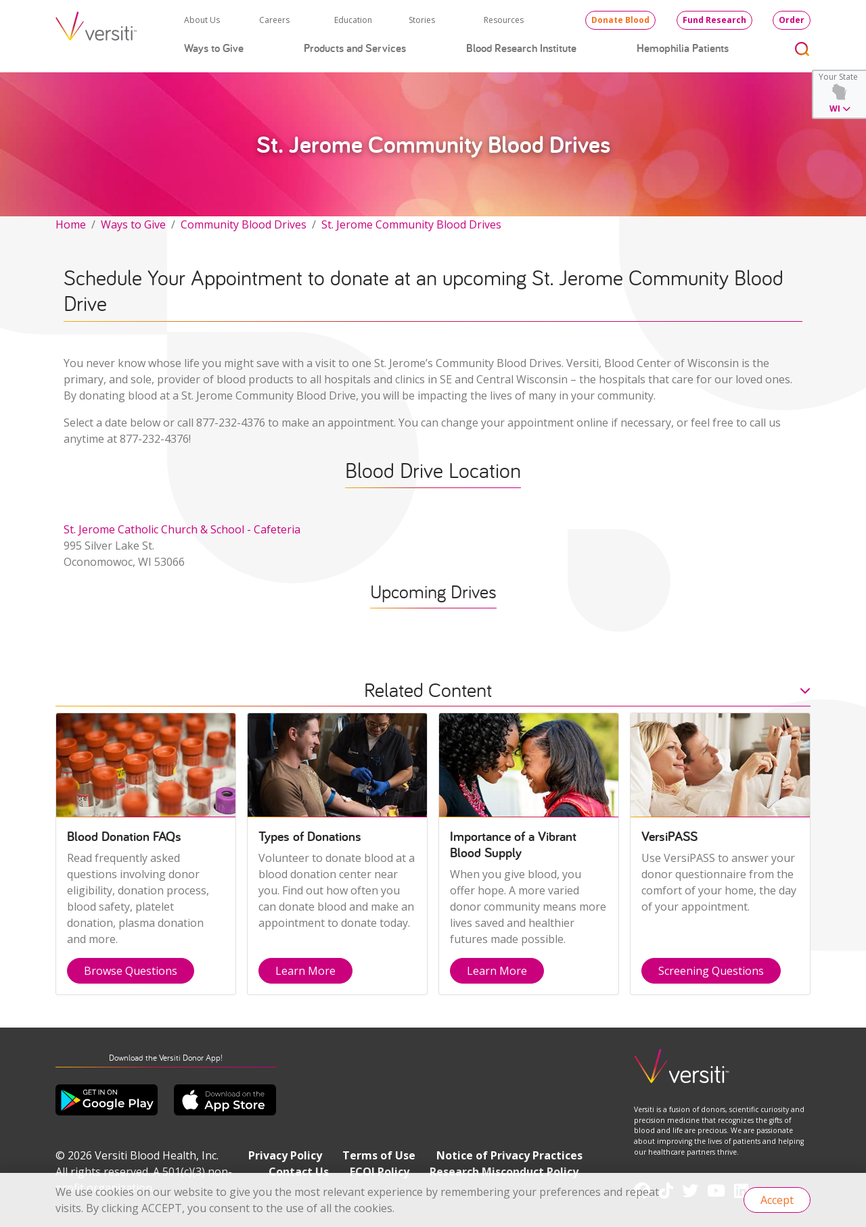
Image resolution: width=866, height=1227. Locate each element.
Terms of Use (378, 1155)
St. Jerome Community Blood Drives (411, 224)
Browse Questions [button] (130, 970)
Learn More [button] (305, 970)
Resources (504, 20)
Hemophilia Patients (683, 48)
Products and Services (355, 48)
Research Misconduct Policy (504, 1171)
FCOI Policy (379, 1171)
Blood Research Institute (521, 48)
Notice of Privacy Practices (509, 1155)
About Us (202, 20)
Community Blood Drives (243, 224)
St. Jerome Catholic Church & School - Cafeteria (182, 529)
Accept (777, 1200)
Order (791, 20)
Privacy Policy (285, 1155)
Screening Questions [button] (711, 970)
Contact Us (299, 1171)
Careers (274, 20)
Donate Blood (620, 20)
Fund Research (714, 20)
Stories (422, 20)
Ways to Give (214, 48)
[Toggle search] (802, 48)
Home (70, 224)
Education (353, 20)
